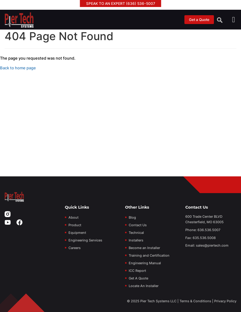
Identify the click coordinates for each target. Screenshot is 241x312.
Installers (136, 240)
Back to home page (18, 67)
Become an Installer (144, 248)
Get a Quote (199, 19)
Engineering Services (85, 240)
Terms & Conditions (195, 301)
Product (74, 225)
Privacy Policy (225, 301)
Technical (136, 233)
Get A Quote (138, 278)
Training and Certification (149, 255)
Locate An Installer (144, 286)
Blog (132, 217)
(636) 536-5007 (140, 3)
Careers (74, 248)
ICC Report (137, 271)
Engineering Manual (145, 263)
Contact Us (138, 225)
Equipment (77, 233)
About (73, 217)
